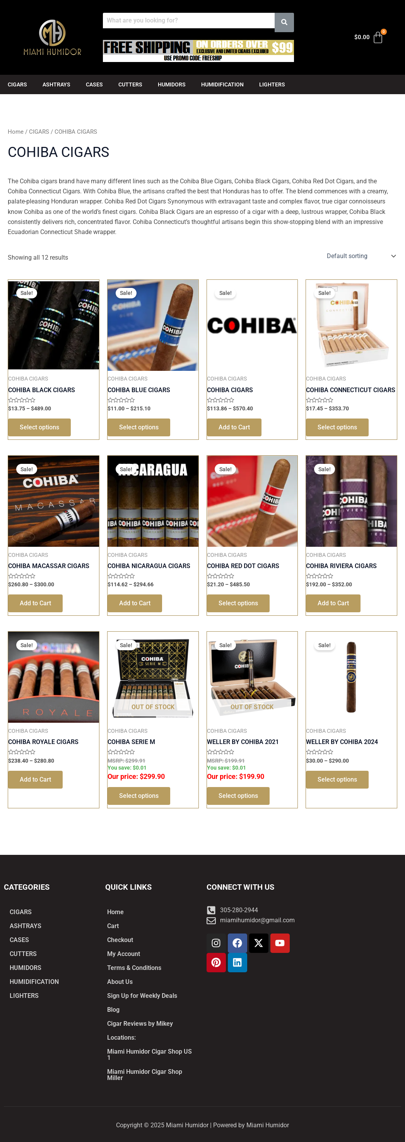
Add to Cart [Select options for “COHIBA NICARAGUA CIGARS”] (134, 603)
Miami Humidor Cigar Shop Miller (144, 1075)
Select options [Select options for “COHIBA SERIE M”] (139, 795)
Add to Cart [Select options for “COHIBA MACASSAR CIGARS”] (35, 603)
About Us (120, 981)
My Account (123, 954)
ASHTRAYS (56, 84)
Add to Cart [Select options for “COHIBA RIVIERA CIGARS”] (333, 603)
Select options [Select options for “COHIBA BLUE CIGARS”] (139, 427)
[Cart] (369, 37)
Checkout (120, 940)
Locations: (121, 1037)
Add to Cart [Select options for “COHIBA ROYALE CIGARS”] (35, 779)
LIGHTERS (272, 84)
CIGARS (17, 84)
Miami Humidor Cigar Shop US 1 (149, 1054)
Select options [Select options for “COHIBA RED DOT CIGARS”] (238, 603)
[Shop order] (360, 256)
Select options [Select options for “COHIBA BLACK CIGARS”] (39, 427)
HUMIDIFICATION (222, 84)
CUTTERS (130, 84)
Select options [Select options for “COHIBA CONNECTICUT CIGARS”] (337, 427)
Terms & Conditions (134, 967)
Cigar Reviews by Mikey (140, 1023)
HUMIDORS (172, 84)
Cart (113, 926)
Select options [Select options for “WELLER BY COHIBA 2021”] (238, 795)
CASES (94, 84)
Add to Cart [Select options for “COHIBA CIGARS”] (234, 427)
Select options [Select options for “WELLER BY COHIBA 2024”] (337, 779)
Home (16, 131)
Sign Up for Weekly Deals (142, 995)
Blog (113, 1009)
